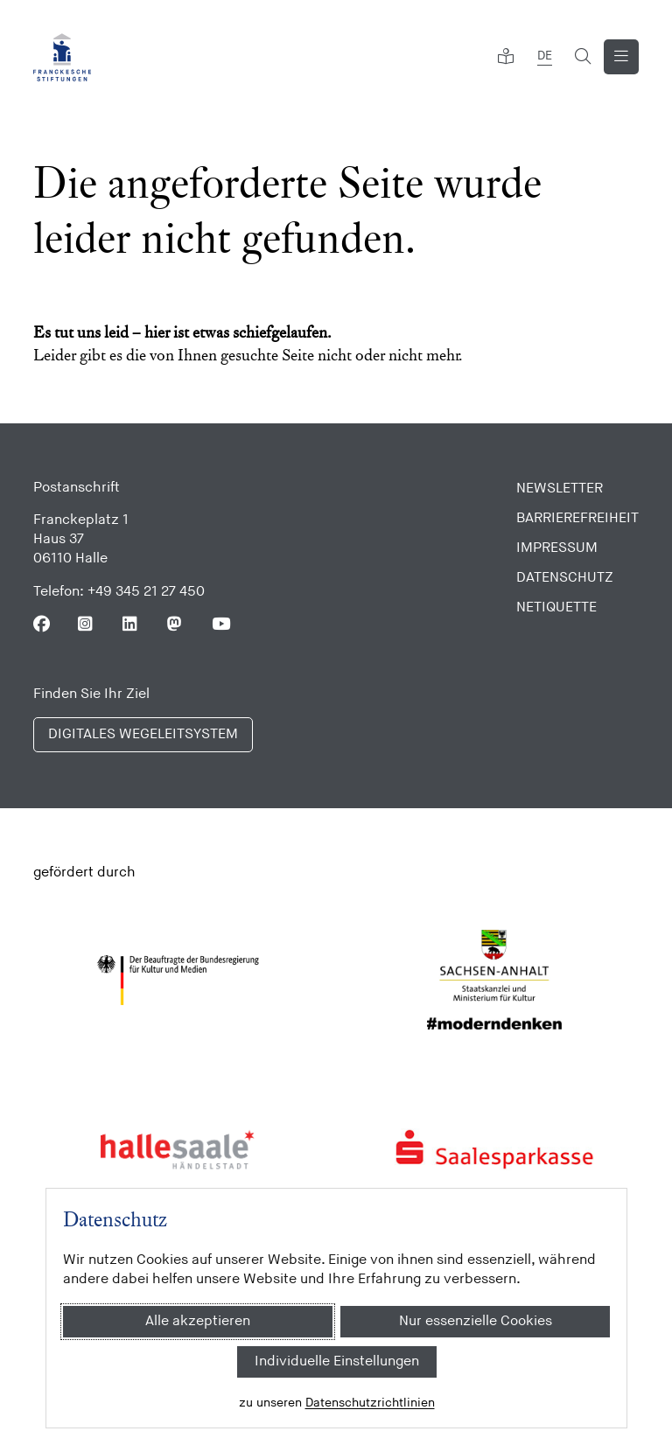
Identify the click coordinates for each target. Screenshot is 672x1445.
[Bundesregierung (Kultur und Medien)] (178, 980)
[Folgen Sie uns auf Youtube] (220, 624)
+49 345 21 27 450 (146, 591)
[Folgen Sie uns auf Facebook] (41, 624)
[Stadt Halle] (178, 1149)
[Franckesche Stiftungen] (62, 57)
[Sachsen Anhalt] (495, 980)
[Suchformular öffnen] (582, 56)
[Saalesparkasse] (495, 1149)
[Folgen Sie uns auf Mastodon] (175, 624)
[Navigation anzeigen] (621, 56)
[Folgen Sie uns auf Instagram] (86, 624)
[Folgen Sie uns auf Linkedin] (130, 624)
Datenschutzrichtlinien (369, 1402)
